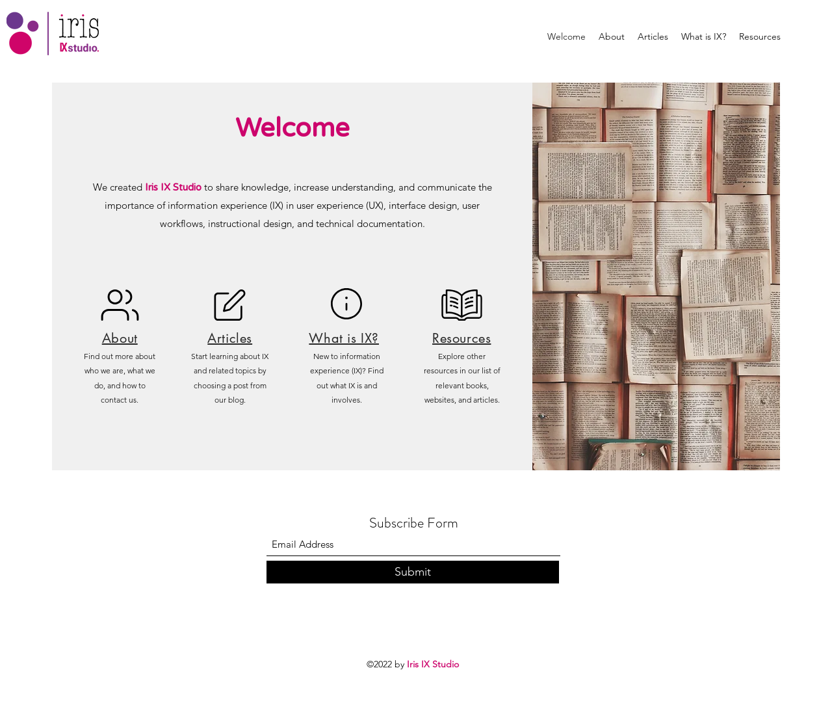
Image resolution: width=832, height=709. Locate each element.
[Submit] (412, 572)
